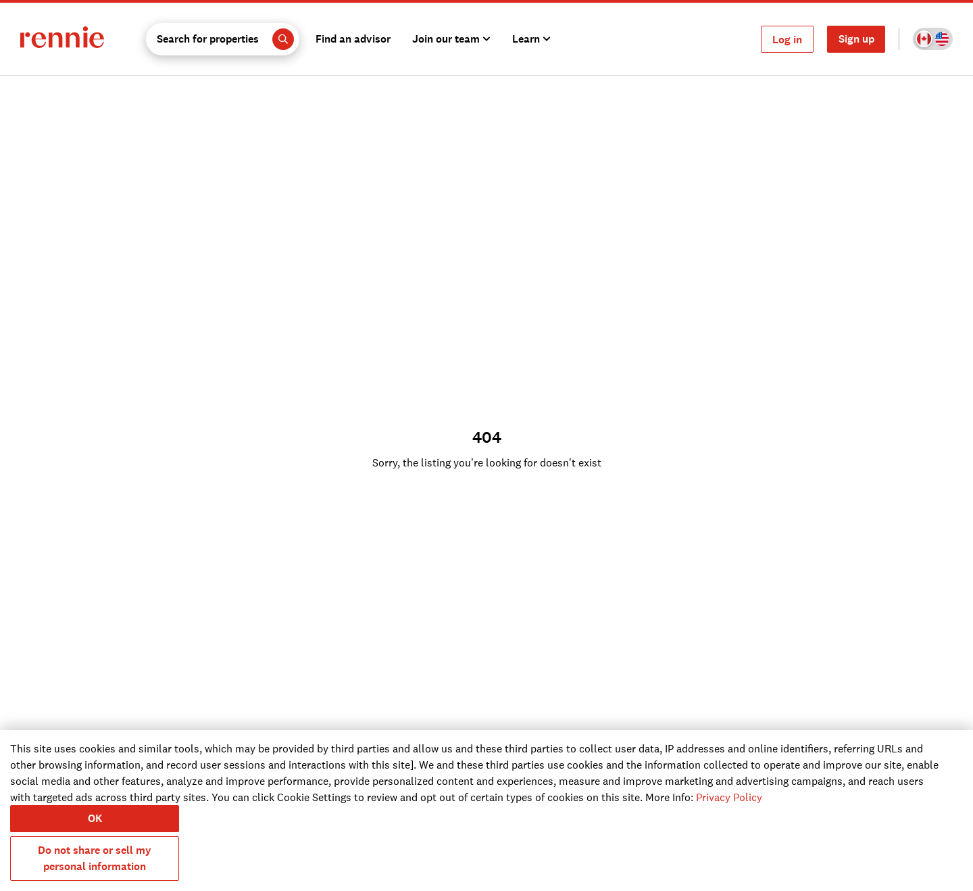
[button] (222, 39)
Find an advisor (353, 39)
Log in (787, 39)
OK (95, 818)
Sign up (856, 39)
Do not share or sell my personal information (94, 858)
